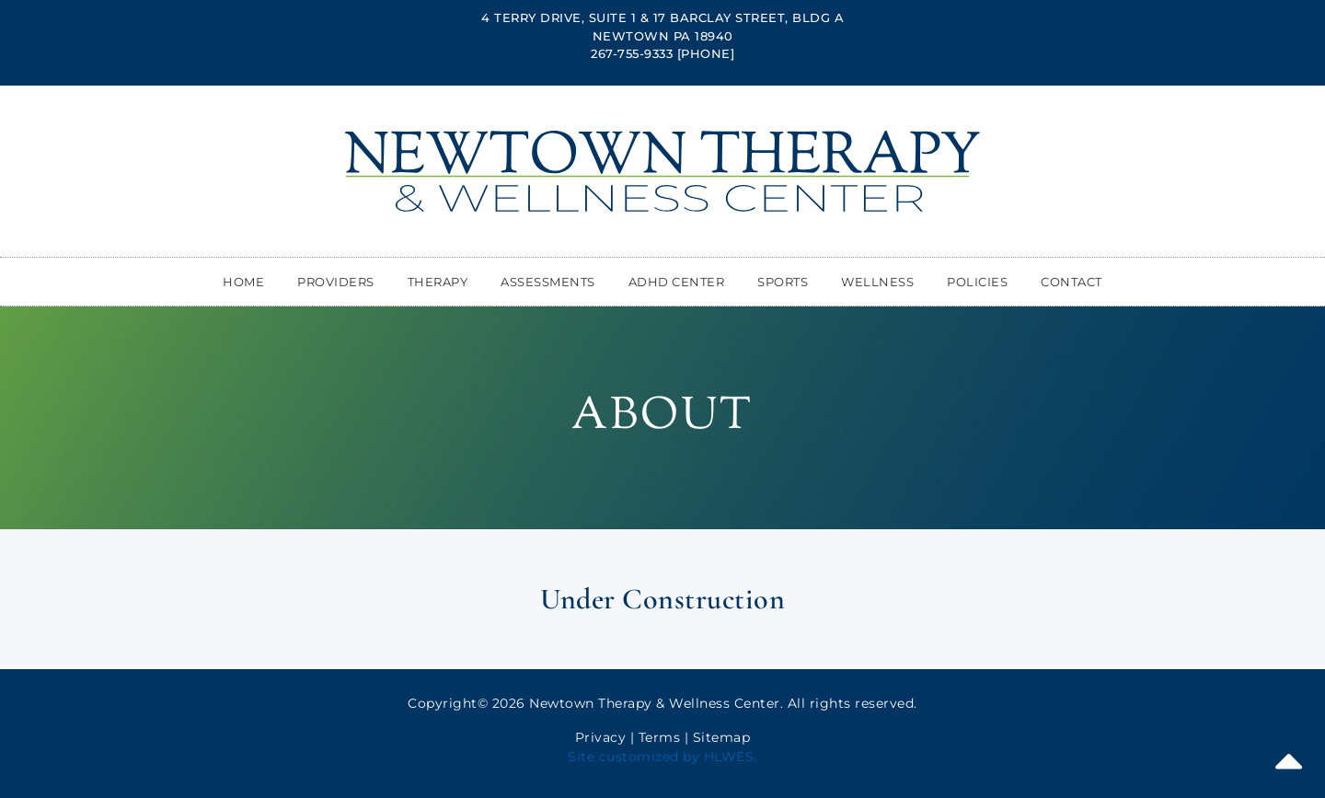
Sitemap (722, 737)
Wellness (877, 281)
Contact (1071, 281)
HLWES (729, 756)
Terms (660, 737)
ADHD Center (676, 281)
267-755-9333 (632, 53)
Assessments (548, 281)
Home (243, 281)
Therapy (438, 281)
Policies (977, 281)
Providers (335, 281)
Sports (782, 281)
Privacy (601, 737)
